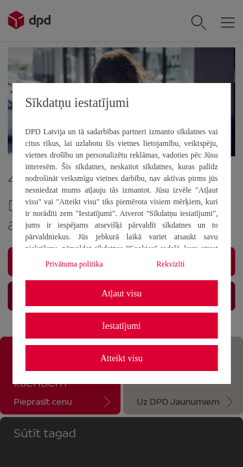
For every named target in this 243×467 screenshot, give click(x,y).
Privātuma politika (74, 264)
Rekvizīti (170, 264)
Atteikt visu (121, 358)
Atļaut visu (122, 293)
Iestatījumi (121, 326)
